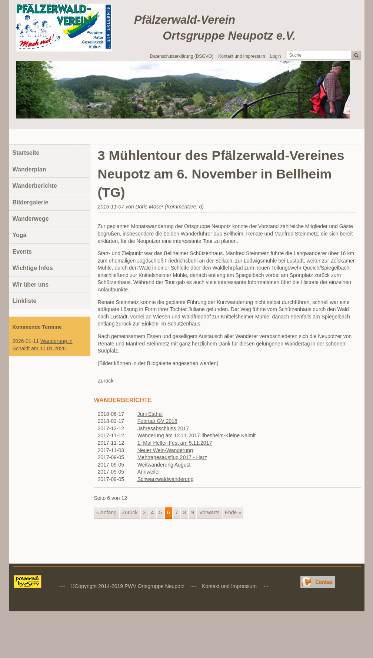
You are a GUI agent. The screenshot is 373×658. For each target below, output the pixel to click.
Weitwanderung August (164, 465)
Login (275, 56)
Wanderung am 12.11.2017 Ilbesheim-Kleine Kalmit (196, 435)
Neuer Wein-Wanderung (165, 450)
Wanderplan (29, 169)
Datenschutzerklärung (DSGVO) (181, 56)
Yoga (20, 235)
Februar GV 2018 (157, 421)
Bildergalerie (31, 202)
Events (22, 251)
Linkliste (25, 301)
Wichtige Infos (33, 268)
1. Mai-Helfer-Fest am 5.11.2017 (174, 443)
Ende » (233, 512)
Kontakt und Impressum (241, 56)
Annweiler (148, 472)
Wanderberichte (35, 186)
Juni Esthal (150, 414)
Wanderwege (31, 219)
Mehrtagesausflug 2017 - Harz (172, 457)
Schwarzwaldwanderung (165, 479)
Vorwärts (209, 512)
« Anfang (106, 512)
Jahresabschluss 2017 (163, 428)
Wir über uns (31, 284)
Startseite (26, 153)
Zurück (106, 381)
